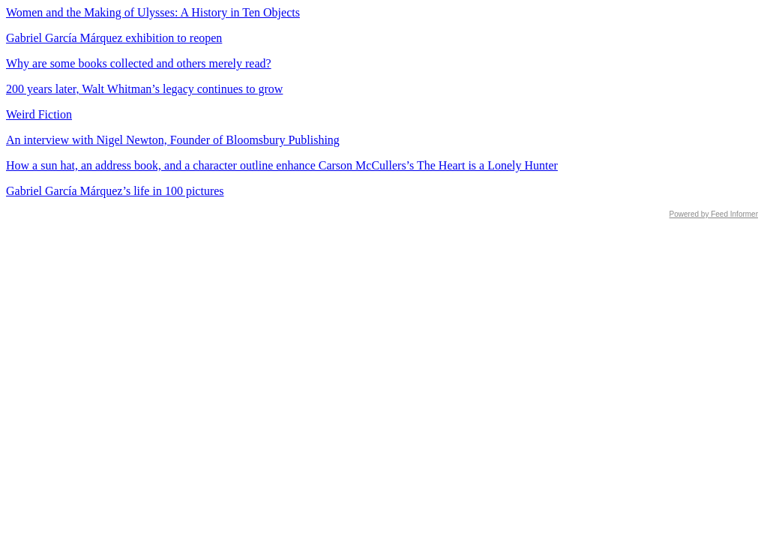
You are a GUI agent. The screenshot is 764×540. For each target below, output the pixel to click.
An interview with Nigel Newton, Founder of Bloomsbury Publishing (173, 140)
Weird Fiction (39, 114)
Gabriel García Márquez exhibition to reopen (114, 38)
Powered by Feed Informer (714, 214)
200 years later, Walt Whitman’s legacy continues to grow (144, 88)
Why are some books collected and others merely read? (138, 63)
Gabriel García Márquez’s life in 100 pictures (115, 190)
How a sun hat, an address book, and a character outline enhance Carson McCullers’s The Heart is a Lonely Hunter (282, 165)
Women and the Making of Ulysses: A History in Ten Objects (153, 12)
